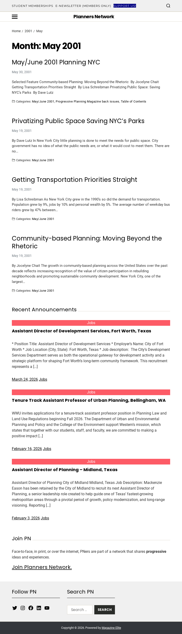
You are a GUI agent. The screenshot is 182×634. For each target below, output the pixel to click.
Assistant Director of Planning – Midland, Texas (65, 470)
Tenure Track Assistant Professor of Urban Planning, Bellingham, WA (89, 400)
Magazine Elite (111, 628)
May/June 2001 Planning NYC (56, 62)
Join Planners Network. (42, 567)
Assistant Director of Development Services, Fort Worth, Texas (81, 331)
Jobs (91, 323)
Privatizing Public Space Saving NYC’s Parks (78, 121)
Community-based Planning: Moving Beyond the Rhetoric (87, 242)
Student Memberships (32, 6)
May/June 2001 (43, 101)
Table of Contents (133, 101)
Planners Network (93, 16)
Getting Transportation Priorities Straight (74, 180)
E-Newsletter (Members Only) (83, 6)
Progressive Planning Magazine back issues (87, 101)
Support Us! (125, 6)
